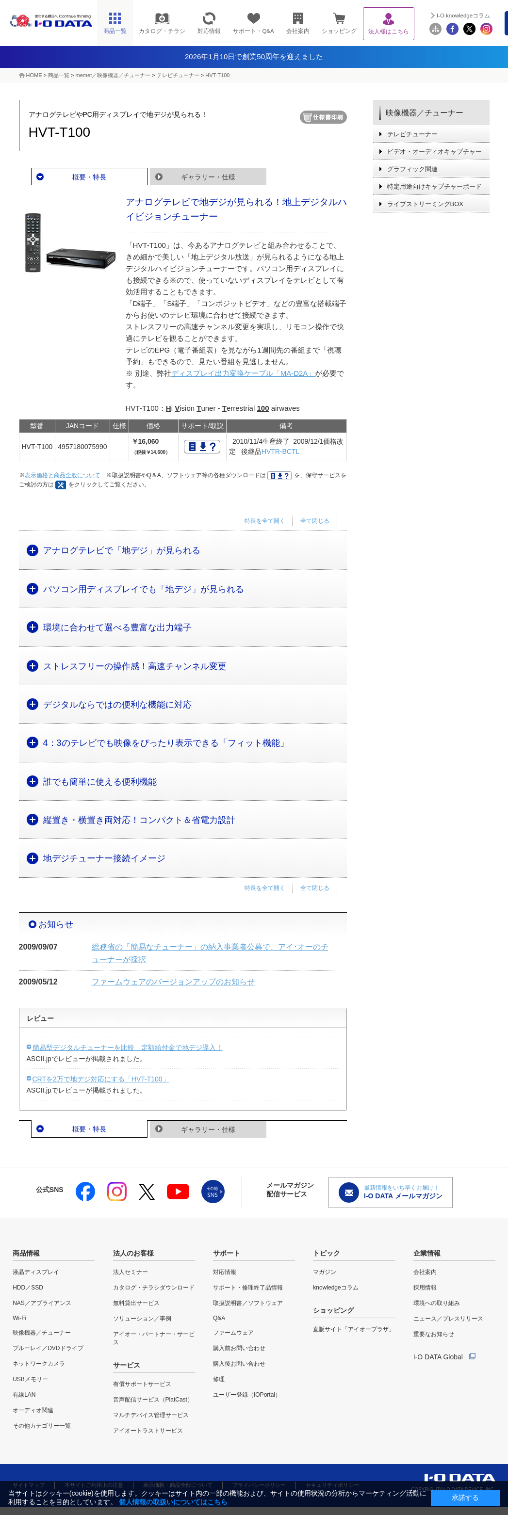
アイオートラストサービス (148, 1430)
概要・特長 (89, 177)
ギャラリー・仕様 (208, 177)
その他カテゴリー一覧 (42, 1425)
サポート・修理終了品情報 (248, 1287)
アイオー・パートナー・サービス (154, 1338)
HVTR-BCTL (281, 451)
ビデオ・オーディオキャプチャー (434, 151)
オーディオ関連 (33, 1410)
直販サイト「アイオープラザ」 (353, 1329)
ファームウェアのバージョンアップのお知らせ (173, 982)
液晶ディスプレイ (36, 1272)
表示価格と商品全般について (62, 475)
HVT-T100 (217, 75)
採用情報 (425, 1287)
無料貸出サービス (136, 1303)
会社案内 (425, 1272)
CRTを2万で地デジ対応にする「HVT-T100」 (101, 1079)
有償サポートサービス (142, 1384)
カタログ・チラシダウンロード (154, 1287)
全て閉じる (314, 520)
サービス (126, 1365)
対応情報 (224, 1272)
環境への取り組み (436, 1303)
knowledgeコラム (335, 1287)
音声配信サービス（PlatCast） (153, 1399)
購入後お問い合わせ (239, 1363)
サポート (226, 1253)
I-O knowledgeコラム (463, 15)
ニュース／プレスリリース (448, 1318)
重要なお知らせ (433, 1334)
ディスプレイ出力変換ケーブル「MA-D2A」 (243, 373)
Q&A (219, 1318)
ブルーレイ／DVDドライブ (48, 1348)
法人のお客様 (133, 1253)
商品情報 (26, 1253)
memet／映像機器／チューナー (113, 75)
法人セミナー (130, 1272)
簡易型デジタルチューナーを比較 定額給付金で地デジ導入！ (128, 1047)
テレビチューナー (178, 75)
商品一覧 (58, 75)
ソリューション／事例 (142, 1318)
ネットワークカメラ (39, 1363)
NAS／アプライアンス (42, 1303)
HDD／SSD (28, 1287)
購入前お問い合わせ (239, 1348)
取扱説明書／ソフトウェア (248, 1303)
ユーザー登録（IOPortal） (247, 1394)
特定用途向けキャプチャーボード (434, 186)
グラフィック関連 (412, 169)
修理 (219, 1379)
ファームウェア (233, 1332)
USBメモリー (30, 1379)
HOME (34, 75)
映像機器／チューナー (424, 113)
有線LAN (24, 1394)
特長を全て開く (265, 520)
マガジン (324, 1272)
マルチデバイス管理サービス (151, 1415)
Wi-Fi (19, 1318)
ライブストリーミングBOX (425, 204)
